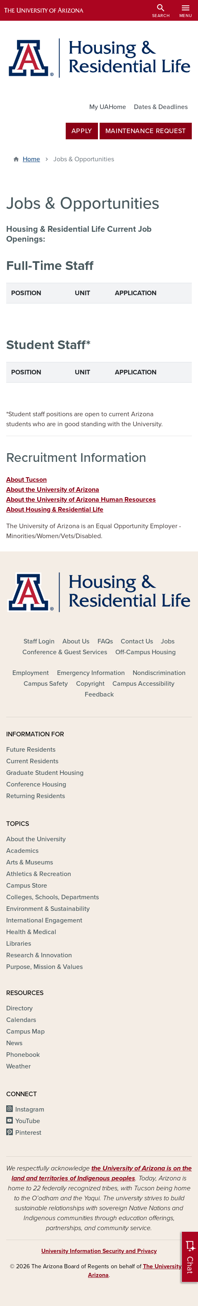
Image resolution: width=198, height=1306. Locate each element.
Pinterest (28, 1133)
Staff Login (39, 641)
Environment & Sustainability (48, 909)
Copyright (90, 684)
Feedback (99, 694)
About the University (36, 839)
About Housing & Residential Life (54, 509)
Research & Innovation (39, 955)
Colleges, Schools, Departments (52, 897)
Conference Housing (36, 784)
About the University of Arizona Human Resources (81, 499)
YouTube (27, 1121)
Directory (19, 1008)
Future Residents (30, 749)
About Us (75, 641)
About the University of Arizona (52, 490)
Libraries (18, 943)
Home (31, 159)
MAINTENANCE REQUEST (145, 131)
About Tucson (26, 480)
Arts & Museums (29, 862)
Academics (22, 851)
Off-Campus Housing (145, 652)
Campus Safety (46, 684)
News (14, 1043)
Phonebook (23, 1055)
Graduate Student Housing (44, 773)
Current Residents (32, 761)
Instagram (29, 1109)
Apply (82, 131)
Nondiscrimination (159, 673)
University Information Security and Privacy (99, 1251)
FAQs (105, 641)
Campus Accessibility (143, 684)
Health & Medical (31, 932)
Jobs (167, 641)
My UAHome (107, 107)
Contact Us (137, 641)
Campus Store (26, 885)
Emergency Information (91, 673)
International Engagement (44, 920)
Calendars (21, 1020)
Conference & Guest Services (64, 652)
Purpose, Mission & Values (44, 967)
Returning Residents (35, 796)
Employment (30, 673)
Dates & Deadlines (161, 107)
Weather (18, 1066)
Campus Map (25, 1031)
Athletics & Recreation (38, 874)
